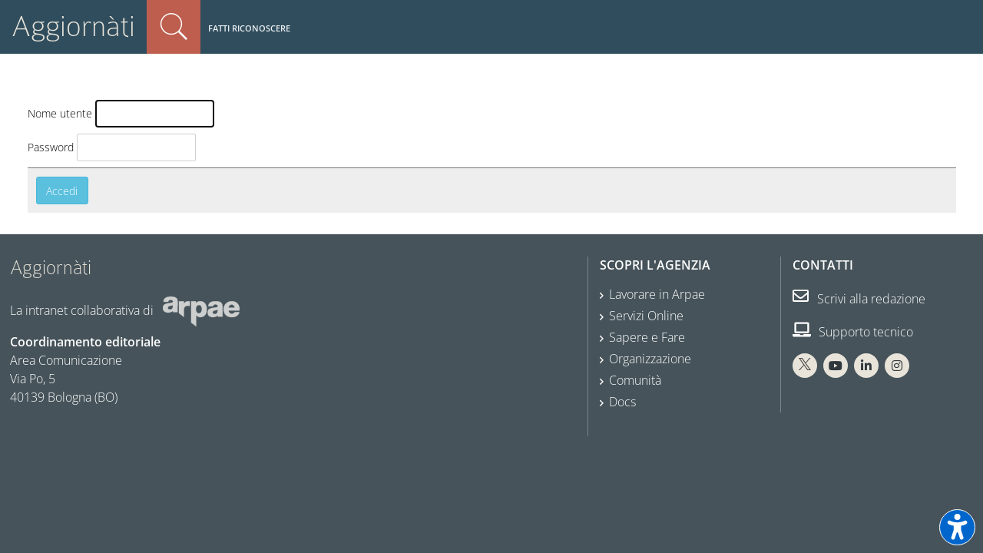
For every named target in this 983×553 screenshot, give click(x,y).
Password (51, 147)
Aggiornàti (73, 26)
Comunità (635, 380)
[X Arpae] (805, 365)
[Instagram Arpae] (897, 365)
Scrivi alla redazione (859, 298)
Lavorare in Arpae (657, 294)
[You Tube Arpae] (835, 365)
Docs (622, 401)
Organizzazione (650, 358)
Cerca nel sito (173, 27)
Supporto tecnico (853, 331)
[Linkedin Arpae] (866, 365)
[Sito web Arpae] (201, 309)
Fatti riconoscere (249, 28)
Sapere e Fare (647, 337)
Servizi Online (646, 315)
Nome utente (60, 113)
